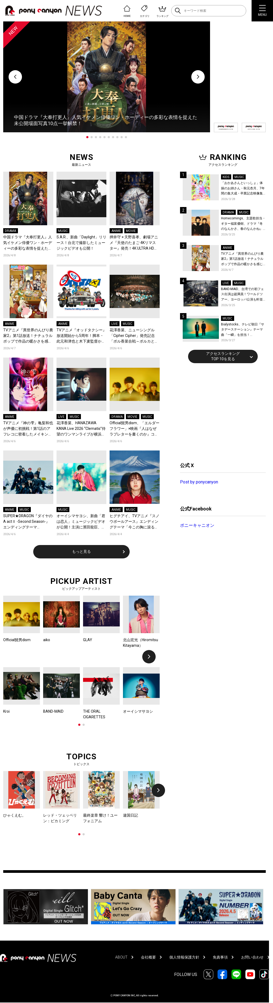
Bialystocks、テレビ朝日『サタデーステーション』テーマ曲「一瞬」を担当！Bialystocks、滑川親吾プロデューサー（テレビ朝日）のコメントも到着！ (242, 330)
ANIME (116, 231)
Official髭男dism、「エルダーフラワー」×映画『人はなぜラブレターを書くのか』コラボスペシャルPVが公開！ (134, 429)
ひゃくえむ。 (14, 815)
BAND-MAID (53, 711)
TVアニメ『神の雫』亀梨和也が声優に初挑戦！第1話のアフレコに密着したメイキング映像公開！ (28, 429)
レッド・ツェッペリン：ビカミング (60, 818)
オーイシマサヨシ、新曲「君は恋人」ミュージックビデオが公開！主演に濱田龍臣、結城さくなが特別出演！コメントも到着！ (81, 522)
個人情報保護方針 (184, 957)
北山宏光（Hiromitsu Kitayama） (140, 643)
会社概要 (148, 957)
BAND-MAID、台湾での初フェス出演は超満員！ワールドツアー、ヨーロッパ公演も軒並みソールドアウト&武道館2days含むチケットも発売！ (242, 294)
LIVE (114, 324)
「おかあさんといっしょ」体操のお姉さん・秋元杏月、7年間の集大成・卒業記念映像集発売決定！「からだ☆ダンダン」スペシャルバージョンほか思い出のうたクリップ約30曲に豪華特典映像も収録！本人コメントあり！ (243, 188)
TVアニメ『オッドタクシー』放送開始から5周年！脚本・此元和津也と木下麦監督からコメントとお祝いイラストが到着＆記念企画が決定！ (81, 336)
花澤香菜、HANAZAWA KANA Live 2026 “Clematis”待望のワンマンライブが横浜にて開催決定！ (81, 429)
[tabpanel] (106, 76)
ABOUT (121, 957)
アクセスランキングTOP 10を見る (223, 356)
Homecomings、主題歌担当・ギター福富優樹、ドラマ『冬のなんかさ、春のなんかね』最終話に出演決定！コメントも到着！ (243, 224)
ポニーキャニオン (197, 525)
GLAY (87, 640)
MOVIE (131, 231)
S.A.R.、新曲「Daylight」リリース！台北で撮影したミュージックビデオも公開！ (81, 242)
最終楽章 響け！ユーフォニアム (100, 818)
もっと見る (81, 551)
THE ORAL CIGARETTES (94, 714)
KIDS (226, 177)
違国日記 (130, 815)
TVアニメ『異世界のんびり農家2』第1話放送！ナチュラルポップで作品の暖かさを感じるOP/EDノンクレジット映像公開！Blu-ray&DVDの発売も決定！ (28, 336)
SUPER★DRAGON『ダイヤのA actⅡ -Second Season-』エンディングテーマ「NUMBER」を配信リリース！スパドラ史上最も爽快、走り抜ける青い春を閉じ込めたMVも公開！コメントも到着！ (28, 522)
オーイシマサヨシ (138, 711)
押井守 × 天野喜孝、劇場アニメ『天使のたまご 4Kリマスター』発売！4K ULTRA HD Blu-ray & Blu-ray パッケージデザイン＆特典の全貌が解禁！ (134, 243)
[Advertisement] (220, 411)
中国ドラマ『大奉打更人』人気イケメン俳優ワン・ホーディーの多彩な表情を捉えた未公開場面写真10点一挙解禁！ (28, 243)
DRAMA (10, 231)
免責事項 (220, 957)
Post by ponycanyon (199, 481)
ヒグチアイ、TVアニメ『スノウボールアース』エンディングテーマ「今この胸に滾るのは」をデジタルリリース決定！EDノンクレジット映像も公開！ (134, 522)
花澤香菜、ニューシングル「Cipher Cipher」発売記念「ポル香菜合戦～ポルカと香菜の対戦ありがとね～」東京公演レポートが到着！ (134, 336)
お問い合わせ (252, 957)
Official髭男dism (17, 640)
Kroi (6, 711)
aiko (46, 640)
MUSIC (63, 231)
